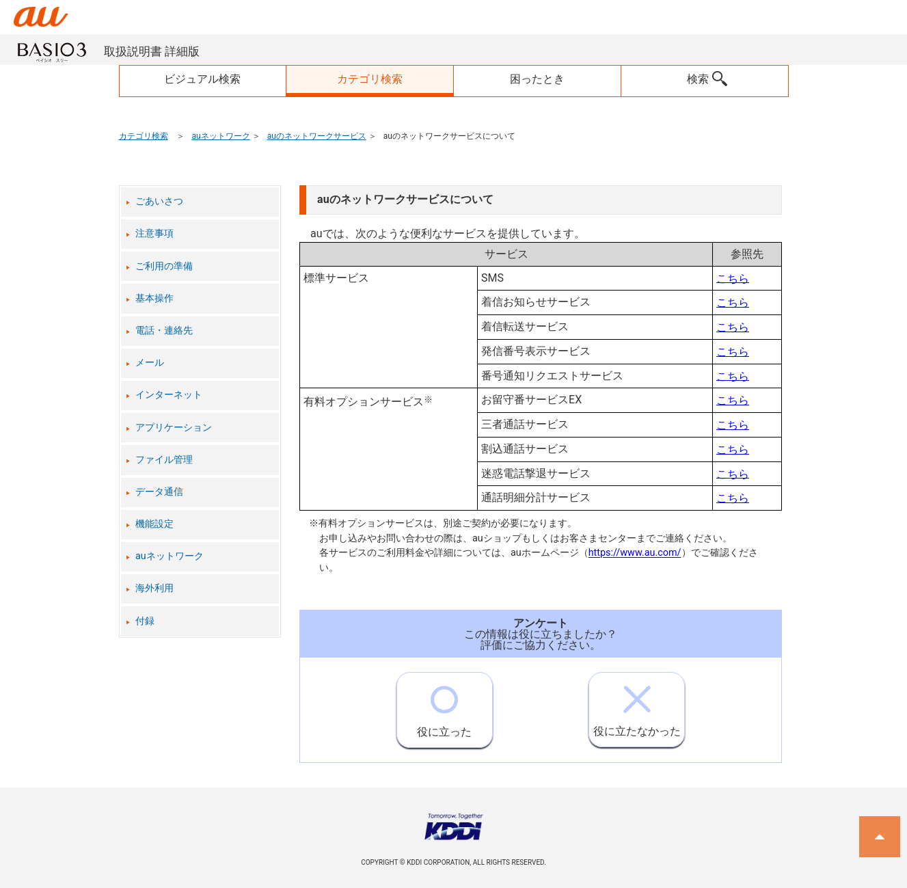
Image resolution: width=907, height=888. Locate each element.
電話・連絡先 (164, 330)
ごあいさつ (159, 201)
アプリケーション (173, 427)
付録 (144, 621)
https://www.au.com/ (634, 553)
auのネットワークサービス (316, 136)
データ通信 (159, 492)
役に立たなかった (637, 705)
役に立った (444, 705)
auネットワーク (220, 136)
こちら (732, 277)
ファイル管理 (164, 460)
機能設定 (154, 524)
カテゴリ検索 (143, 136)
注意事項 (154, 233)
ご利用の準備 (164, 266)
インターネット (168, 395)
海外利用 (154, 588)
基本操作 (154, 298)
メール (149, 362)
